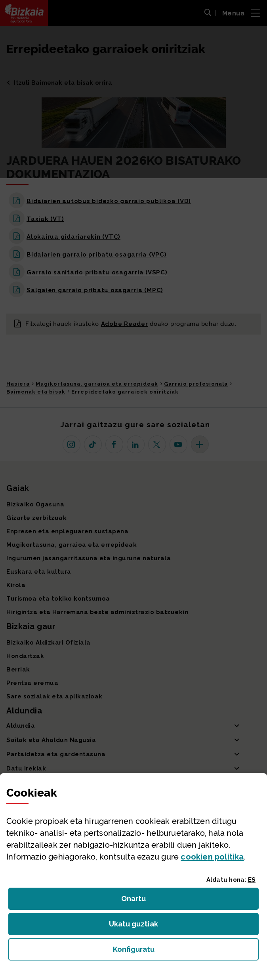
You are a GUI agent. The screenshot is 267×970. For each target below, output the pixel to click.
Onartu (142, 900)
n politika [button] (212, 857)
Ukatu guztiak (136, 926)
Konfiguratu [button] (177, 951)
